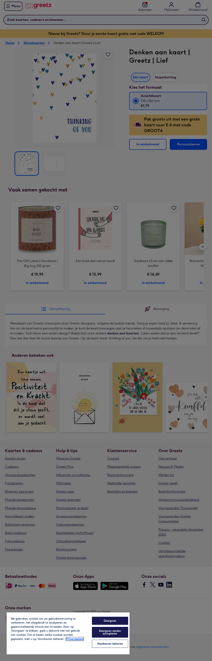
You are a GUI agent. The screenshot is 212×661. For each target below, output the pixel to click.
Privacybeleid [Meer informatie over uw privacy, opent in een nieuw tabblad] (74, 639)
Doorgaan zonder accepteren (110, 632)
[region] (68, 633)
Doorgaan (110, 620)
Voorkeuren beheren (110, 643)
